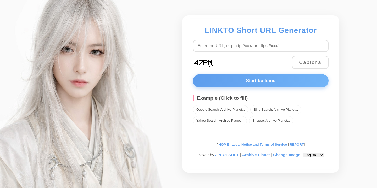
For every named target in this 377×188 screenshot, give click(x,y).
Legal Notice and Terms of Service (259, 144)
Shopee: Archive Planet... (271, 120)
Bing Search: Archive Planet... (276, 109)
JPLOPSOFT (227, 154)
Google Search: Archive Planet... (220, 109)
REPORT (297, 144)
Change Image (286, 154)
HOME (223, 144)
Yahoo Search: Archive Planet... (219, 120)
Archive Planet (256, 154)
